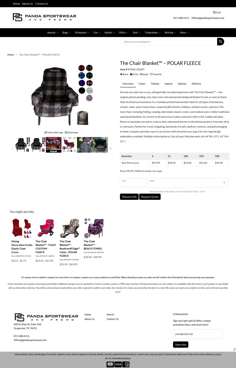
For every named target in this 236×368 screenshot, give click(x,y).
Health (110, 33)
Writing (170, 33)
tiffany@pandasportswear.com (207, 18)
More (184, 33)
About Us (27, 3)
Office (123, 33)
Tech (136, 33)
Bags (67, 33)
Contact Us (41, 3)
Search (110, 314)
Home (16, 3)
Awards (52, 33)
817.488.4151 (181, 18)
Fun (97, 33)
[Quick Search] (168, 41)
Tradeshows (152, 33)
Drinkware (82, 33)
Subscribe (180, 344)
